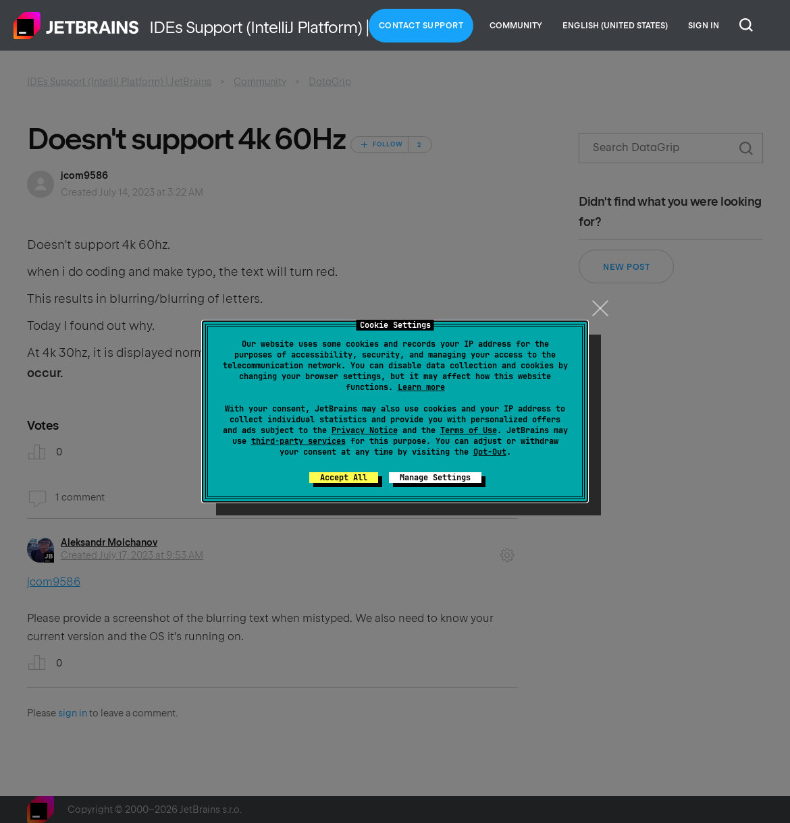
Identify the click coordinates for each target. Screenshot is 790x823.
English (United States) (615, 25)
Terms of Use (468, 430)
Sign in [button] (703, 25)
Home (76, 25)
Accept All (343, 477)
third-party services (298, 441)
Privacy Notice (365, 430)
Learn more (421, 387)
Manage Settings (435, 477)
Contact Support (421, 25)
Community (516, 25)
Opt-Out (489, 452)
